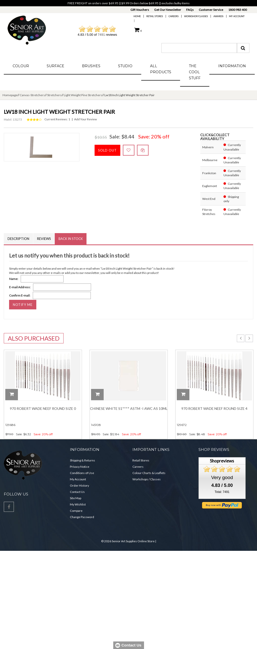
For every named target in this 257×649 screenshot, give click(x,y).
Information (232, 66)
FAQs (190, 10)
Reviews (44, 239)
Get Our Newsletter (167, 10)
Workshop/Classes (196, 16)
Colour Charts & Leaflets (148, 473)
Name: (13, 279)
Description (18, 239)
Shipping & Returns (82, 460)
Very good (222, 477)
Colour (21, 66)
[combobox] (199, 48)
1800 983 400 (237, 10)
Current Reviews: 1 (57, 119)
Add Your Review (85, 119)
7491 (101, 35)
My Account (237, 16)
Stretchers (54, 95)
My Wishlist (78, 504)
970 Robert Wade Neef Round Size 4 (214, 408)
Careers (173, 16)
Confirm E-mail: (19, 295)
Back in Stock (71, 239)
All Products (160, 69)
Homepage (10, 95)
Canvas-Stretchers (32, 95)
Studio (125, 66)
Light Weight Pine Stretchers (83, 95)
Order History (79, 485)
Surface (55, 66)
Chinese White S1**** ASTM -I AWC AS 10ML (128, 408)
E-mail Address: (20, 287)
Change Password (82, 517)
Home (137, 16)
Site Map (75, 498)
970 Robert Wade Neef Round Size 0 (43, 408)
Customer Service (211, 10)
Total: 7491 (222, 492)
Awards (218, 16)
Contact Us (77, 492)
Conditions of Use (82, 473)
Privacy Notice (79, 466)
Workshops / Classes (146, 479)
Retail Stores (154, 16)
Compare (76, 511)
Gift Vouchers (139, 10)
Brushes (91, 66)
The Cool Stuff (195, 72)
